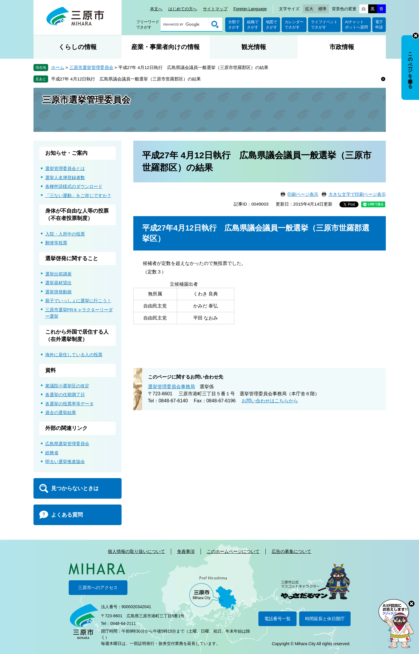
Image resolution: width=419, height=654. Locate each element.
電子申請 (379, 24)
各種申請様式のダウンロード (73, 186)
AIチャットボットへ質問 (356, 24)
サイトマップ (215, 8)
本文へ (156, 8)
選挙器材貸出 (58, 282)
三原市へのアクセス (98, 587)
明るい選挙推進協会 (65, 461)
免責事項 (186, 551)
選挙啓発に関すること (71, 258)
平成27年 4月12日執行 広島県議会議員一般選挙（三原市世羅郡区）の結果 (126, 78)
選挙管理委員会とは (65, 168)
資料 (50, 370)
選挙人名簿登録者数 (65, 177)
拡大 (309, 8)
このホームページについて (233, 551)
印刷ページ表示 (302, 194)
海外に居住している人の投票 (73, 354)
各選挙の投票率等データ (69, 403)
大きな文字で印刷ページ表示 (357, 194)
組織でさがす (252, 24)
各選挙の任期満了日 (65, 394)
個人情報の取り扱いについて (136, 551)
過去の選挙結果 (60, 412)
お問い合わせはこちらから (270, 400)
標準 (322, 8)
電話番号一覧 (277, 618)
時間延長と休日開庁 (325, 618)
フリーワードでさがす (147, 24)
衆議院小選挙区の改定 (67, 385)
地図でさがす (271, 24)
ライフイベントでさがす (324, 24)
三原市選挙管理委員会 (91, 67)
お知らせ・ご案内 (66, 153)
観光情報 (253, 46)
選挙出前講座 (58, 273)
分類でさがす (234, 24)
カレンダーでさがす (294, 24)
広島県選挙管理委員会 (67, 443)
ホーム (57, 67)
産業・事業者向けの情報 (165, 46)
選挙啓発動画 (58, 291)
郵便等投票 (56, 242)
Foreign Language (250, 8)
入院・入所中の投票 (65, 233)
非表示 (415, 35)
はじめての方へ (182, 8)
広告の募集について (291, 551)
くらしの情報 (77, 46)
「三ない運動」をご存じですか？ (78, 195)
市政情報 (341, 46)
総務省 (51, 452)
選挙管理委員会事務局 (171, 386)
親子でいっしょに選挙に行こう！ (78, 300)
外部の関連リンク (66, 428)
